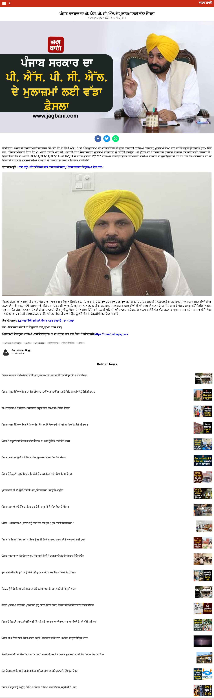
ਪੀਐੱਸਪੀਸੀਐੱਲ (68, 343)
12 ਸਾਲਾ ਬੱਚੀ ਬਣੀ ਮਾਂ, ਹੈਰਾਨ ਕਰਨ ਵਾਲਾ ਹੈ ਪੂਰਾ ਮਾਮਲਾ (46, 320)
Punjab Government (12, 343)
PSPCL (27, 343)
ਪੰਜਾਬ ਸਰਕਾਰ (53, 343)
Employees (39, 343)
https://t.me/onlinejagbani (111, 334)
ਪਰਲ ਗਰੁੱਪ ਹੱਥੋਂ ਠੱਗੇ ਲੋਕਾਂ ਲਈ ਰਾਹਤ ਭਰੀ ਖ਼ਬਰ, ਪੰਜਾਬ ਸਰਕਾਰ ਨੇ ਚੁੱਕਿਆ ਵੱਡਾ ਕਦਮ (60, 167)
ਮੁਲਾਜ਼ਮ (80, 343)
